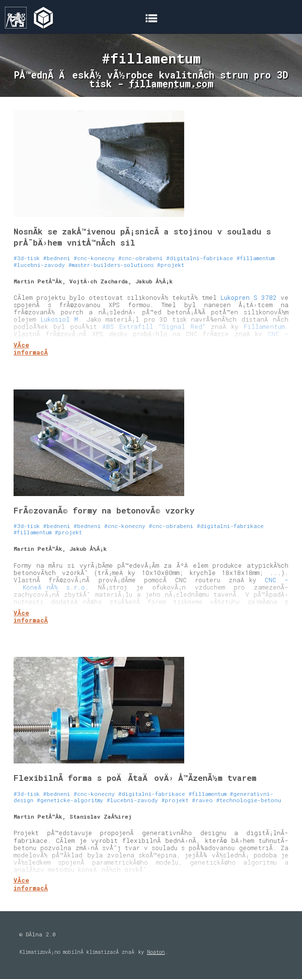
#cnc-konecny (94, 258)
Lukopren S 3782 (249, 297)
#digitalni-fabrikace (199, 258)
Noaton (156, 951)
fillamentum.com (171, 83)
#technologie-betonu (248, 800)
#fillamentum (255, 258)
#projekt (170, 264)
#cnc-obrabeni (140, 258)
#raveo (202, 800)
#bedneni (56, 258)
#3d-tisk (27, 258)
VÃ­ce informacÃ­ (31, 349)
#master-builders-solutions (111, 264)
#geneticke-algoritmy (70, 800)
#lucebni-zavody (39, 264)
